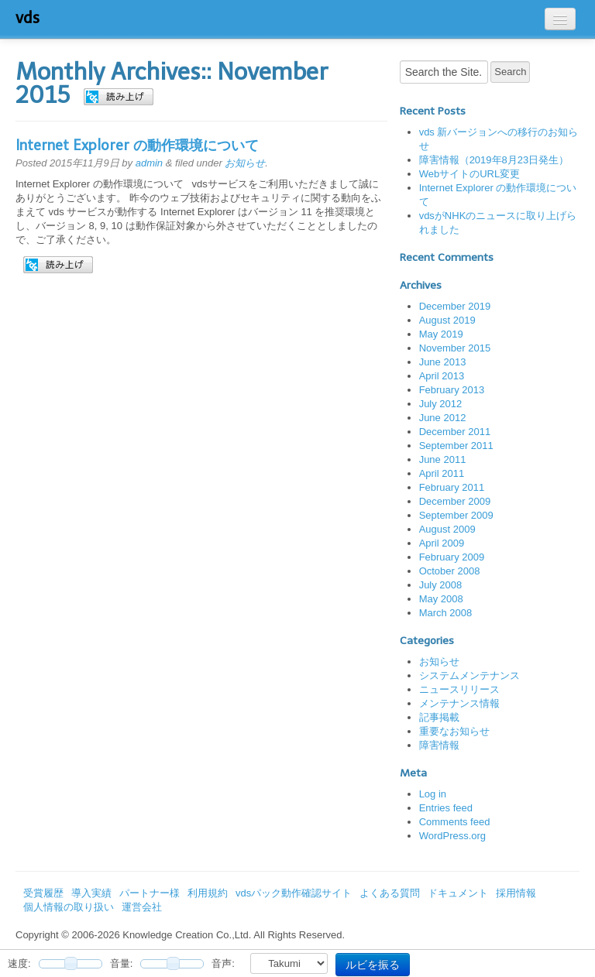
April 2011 (442, 473)
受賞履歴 (43, 893)
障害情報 (439, 745)
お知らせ (245, 163)
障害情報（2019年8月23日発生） (494, 160)
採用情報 (516, 893)
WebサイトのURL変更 (470, 174)
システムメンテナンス (469, 675)
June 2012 (442, 417)
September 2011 (456, 445)
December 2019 (455, 306)
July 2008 (441, 585)
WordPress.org (452, 836)
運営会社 (142, 907)
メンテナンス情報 (459, 703)
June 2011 (442, 459)
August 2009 (447, 529)
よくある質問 (389, 893)
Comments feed (454, 822)
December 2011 (455, 431)
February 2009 (452, 557)
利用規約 (207, 893)
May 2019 (441, 334)
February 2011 (452, 487)
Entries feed (446, 808)
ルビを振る (373, 964)
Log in (432, 794)
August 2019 (447, 320)
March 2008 (446, 613)
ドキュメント (458, 893)
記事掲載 (439, 717)
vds (27, 18)
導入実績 (91, 893)
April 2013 (442, 376)
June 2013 (442, 362)
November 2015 (455, 348)
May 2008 (441, 599)
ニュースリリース (459, 689)
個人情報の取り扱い (68, 907)
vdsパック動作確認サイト (294, 893)
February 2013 (452, 390)
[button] (118, 96)
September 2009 (456, 515)
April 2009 (442, 543)
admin (149, 163)
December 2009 (455, 501)
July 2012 (441, 404)
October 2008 (449, 571)
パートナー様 (149, 893)
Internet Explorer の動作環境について (137, 145)
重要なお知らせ (454, 731)
